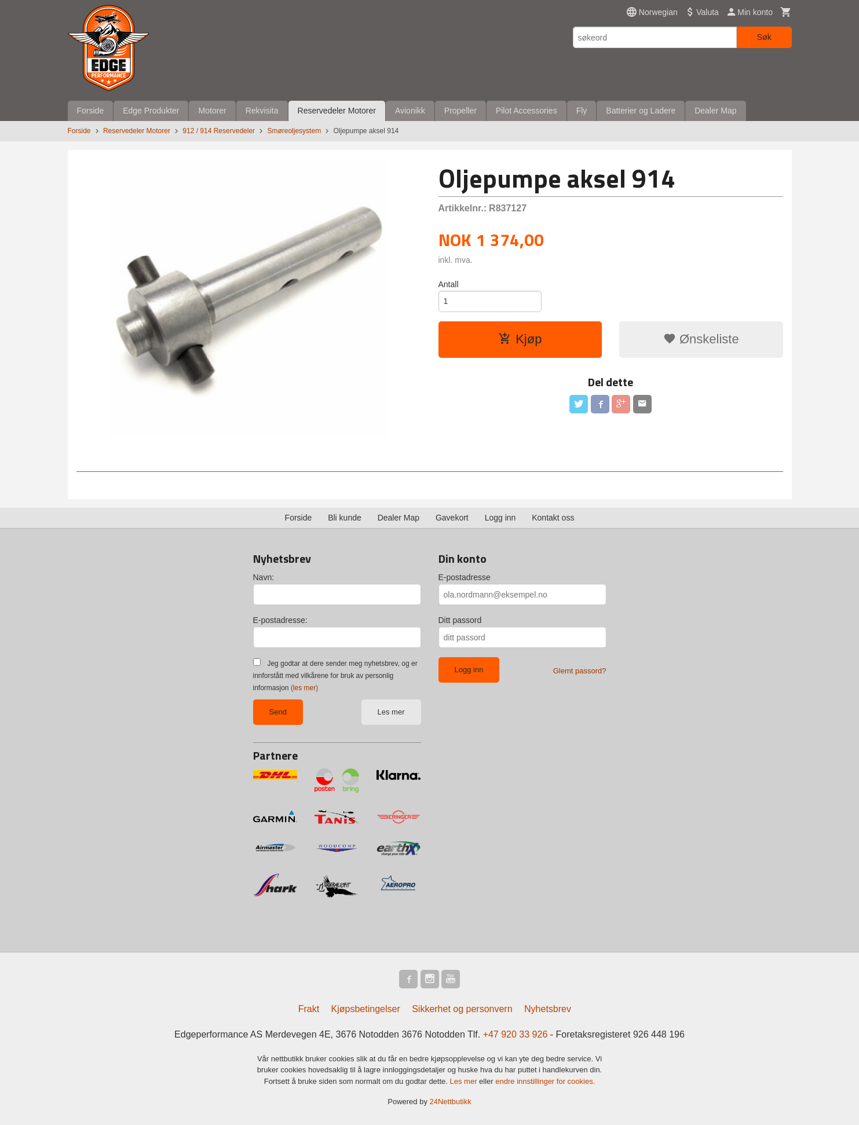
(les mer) (304, 688)
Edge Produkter (151, 110)
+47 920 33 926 (515, 1034)
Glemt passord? (579, 670)
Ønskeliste (701, 339)
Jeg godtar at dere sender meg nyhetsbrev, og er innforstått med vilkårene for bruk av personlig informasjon (335, 675)
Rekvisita (262, 110)
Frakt (308, 1009)
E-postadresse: (280, 620)
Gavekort (452, 517)
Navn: (264, 577)
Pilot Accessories (526, 110)
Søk (764, 37)
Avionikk (410, 110)
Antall (448, 284)
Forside (90, 110)
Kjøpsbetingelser (365, 1009)
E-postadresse (464, 577)
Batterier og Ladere (640, 110)
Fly (581, 110)
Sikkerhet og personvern (462, 1009)
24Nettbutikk (450, 1101)
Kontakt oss (553, 517)
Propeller (460, 110)
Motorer (212, 110)
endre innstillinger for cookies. (545, 1081)
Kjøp (520, 339)
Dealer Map (715, 110)
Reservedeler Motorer (337, 110)
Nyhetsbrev (547, 1009)
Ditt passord (460, 620)
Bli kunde (344, 517)
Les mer (391, 712)
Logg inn (500, 517)
